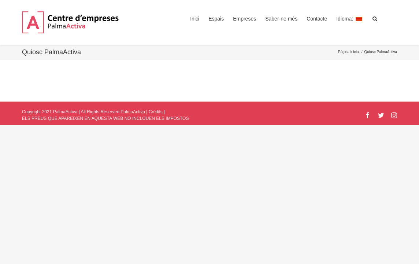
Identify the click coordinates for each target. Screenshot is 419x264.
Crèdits (156, 111)
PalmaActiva (132, 111)
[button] (384, 18)
